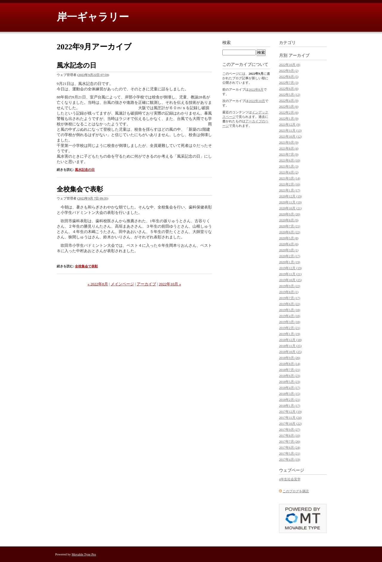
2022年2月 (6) (288, 112)
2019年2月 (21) (289, 328)
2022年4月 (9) (288, 100)
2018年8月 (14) (289, 363)
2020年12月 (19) (290, 196)
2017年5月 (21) (289, 453)
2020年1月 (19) (289, 262)
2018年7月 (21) (289, 369)
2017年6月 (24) (289, 447)
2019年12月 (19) (290, 268)
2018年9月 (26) (289, 358)
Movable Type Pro (84, 554)
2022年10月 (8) (289, 64)
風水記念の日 (76, 65)
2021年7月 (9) (288, 154)
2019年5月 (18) (289, 310)
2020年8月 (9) (288, 220)
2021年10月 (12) (290, 136)
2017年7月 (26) (289, 441)
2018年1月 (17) (289, 405)
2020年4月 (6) (288, 244)
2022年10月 (257, 101)
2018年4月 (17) (289, 387)
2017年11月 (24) (290, 417)
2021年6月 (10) (289, 160)
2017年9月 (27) (289, 429)
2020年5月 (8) (288, 238)
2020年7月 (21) (289, 226)
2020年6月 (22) (289, 232)
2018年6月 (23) (289, 375)
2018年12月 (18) (290, 340)
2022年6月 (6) (288, 88)
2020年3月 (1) (288, 250)
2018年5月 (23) (289, 381)
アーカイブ (146, 284)
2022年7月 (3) (288, 82)
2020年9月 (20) (289, 214)
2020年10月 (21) (290, 208)
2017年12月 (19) (290, 411)
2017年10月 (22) (290, 423)
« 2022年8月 (97, 284)
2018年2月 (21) (289, 399)
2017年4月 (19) (289, 459)
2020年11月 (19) (290, 202)
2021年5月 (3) (288, 166)
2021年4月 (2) (288, 172)
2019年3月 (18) (289, 322)
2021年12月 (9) (289, 124)
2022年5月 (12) (289, 94)
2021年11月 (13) (290, 130)
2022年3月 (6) (288, 106)
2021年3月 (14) (289, 178)
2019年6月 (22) (289, 304)
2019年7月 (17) (289, 298)
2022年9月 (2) (288, 70)
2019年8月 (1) (288, 292)
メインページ (122, 284)
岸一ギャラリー (93, 16)
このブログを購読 (296, 491)
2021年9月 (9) (288, 142)
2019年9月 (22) (289, 286)
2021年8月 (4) (288, 148)
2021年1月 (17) (289, 190)
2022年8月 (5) (288, 76)
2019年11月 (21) (290, 274)
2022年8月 (256, 89)
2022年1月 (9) (288, 118)
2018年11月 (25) (290, 346)
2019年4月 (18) (289, 316)
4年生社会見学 (290, 479)
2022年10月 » (170, 284)
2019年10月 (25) (290, 280)
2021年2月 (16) (289, 184)
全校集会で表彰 (80, 189)
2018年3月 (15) (289, 393)
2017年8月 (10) (289, 435)
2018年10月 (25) (290, 352)
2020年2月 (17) (289, 256)
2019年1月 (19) (289, 334)
